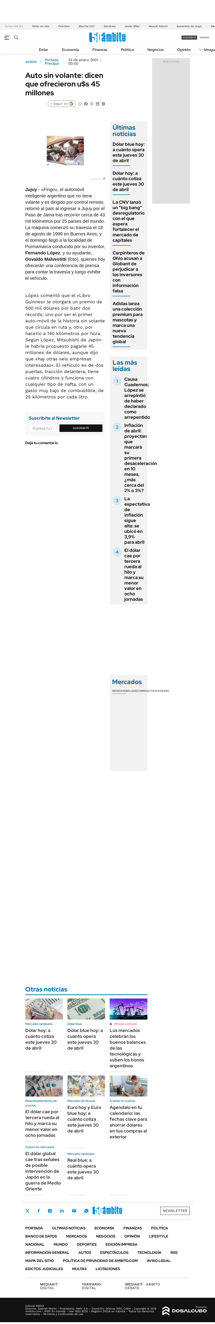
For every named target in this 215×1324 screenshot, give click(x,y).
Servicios (110, 26)
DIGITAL (50, 1286)
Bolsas (131, 690)
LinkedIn (62, 1211)
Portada (34, 1228)
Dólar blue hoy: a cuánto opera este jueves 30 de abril (129, 152)
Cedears (162, 690)
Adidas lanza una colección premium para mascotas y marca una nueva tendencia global (128, 323)
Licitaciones (108, 1269)
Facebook (39, 1211)
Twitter (27, 1211)
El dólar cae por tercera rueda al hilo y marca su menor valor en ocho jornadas (134, 574)
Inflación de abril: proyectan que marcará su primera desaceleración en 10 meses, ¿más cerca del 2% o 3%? (140, 457)
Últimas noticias (68, 1228)
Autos (84, 1252)
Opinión (184, 49)
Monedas (119, 690)
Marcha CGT (87, 26)
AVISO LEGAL (159, 1260)
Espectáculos (114, 1252)
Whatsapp (86, 1211)
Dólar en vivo (40, 26)
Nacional (35, 1244)
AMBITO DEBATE (142, 1286)
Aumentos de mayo (189, 26)
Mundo (61, 1244)
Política (127, 49)
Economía (70, 49)
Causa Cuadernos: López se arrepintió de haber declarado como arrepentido (137, 398)
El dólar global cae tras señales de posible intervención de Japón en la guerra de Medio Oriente (43, 1171)
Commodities (146, 690)
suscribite (189, 37)
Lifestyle (158, 1236)
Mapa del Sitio (39, 1260)
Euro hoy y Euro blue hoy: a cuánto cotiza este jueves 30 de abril (84, 1119)
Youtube (74, 1211)
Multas (79, 1269)
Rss (173, 1252)
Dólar (43, 49)
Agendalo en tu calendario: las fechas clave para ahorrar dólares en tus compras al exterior (128, 1122)
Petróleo (64, 26)
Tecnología (149, 1252)
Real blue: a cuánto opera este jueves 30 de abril (83, 1169)
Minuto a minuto (125, 1024)
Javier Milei (132, 26)
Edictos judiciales (44, 1269)
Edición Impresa (121, 1244)
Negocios (155, 49)
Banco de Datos (41, 1236)
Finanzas (99, 49)
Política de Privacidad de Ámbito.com (100, 1260)
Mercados (76, 1236)
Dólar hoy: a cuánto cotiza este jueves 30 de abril (128, 181)
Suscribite (81, 428)
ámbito (31, 62)
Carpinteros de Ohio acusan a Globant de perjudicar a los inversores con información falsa (129, 272)
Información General (47, 1252)
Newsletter (175, 1211)
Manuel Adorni (158, 26)
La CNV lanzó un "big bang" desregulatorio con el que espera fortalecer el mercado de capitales (128, 221)
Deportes (87, 1244)
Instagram (50, 1211)
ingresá (204, 37)
